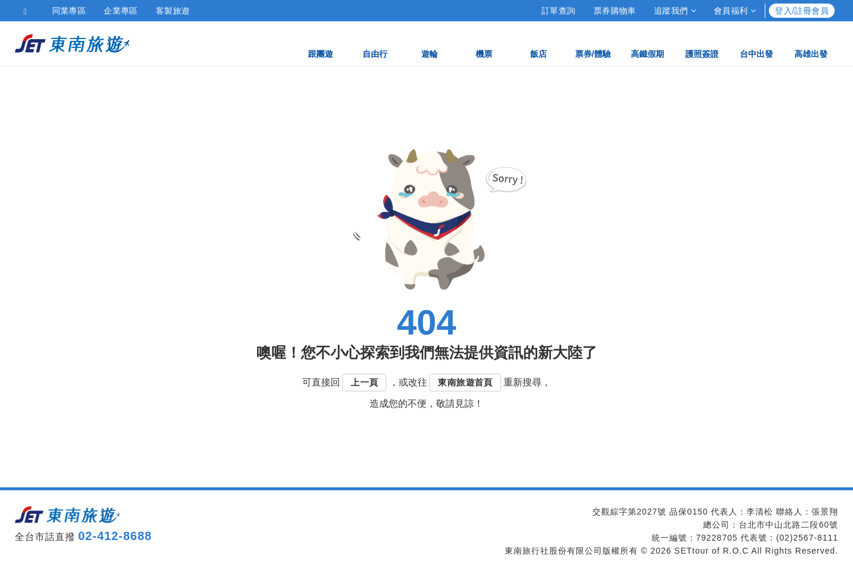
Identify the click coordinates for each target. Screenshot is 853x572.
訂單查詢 (558, 10)
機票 (484, 43)
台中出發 (756, 43)
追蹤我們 (675, 10)
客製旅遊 (173, 10)
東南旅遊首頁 (465, 382)
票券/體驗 (593, 43)
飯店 (538, 43)
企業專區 (121, 10)
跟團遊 (320, 43)
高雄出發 (811, 43)
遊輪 (429, 43)
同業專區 (69, 10)
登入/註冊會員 (802, 10)
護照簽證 (702, 43)
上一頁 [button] (364, 382)
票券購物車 (615, 10)
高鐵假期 (647, 43)
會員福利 (735, 10)
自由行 (375, 43)
